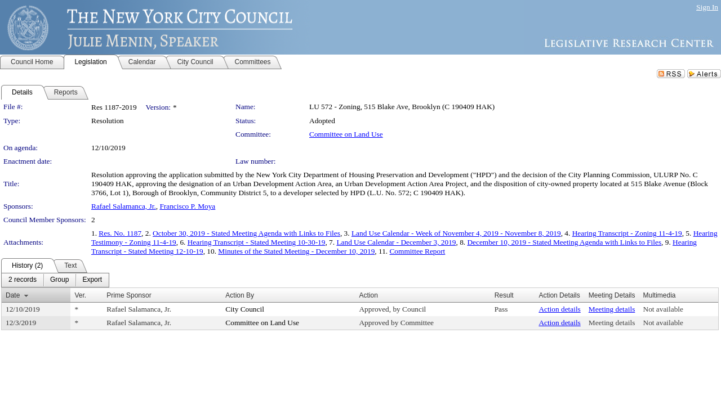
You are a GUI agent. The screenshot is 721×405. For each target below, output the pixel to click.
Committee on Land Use (346, 134)
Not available (663, 309)
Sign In (707, 7)
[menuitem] (22, 280)
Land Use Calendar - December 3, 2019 (396, 242)
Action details (559, 309)
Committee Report (417, 251)
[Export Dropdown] (92, 280)
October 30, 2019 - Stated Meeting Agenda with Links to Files (246, 233)
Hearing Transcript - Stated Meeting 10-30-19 (257, 242)
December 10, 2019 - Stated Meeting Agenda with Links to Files (564, 242)
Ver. (80, 295)
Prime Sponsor (128, 295)
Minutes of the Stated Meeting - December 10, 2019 (296, 251)
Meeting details (612, 309)
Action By (239, 295)
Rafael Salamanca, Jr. (123, 206)
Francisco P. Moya (187, 206)
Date (13, 295)
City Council (244, 309)
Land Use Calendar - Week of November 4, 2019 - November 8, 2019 (456, 233)
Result (504, 295)
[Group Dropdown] (59, 280)
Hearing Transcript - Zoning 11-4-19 (627, 233)
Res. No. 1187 (120, 233)
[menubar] (55, 280)
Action (368, 295)
